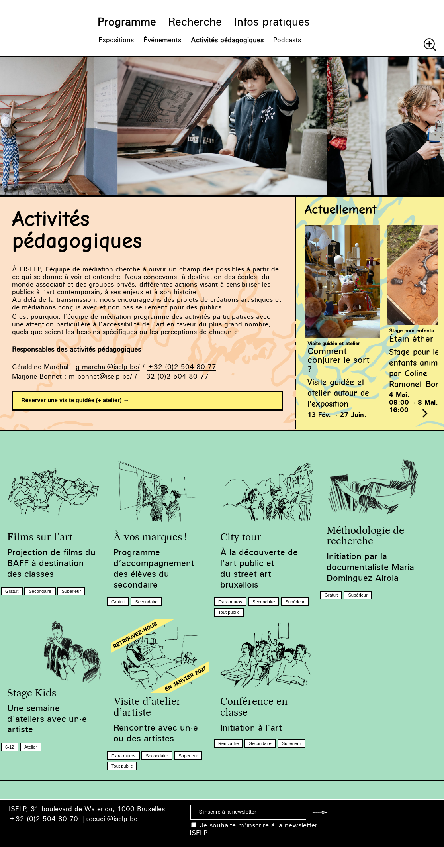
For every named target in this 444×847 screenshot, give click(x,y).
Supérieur (71, 591)
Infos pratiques (272, 22)
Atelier (30, 747)
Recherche (195, 22)
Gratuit (11, 591)
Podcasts (287, 40)
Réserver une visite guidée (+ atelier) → (75, 400)
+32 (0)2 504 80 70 (43, 819)
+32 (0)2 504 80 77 (181, 367)
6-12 (9, 747)
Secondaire (40, 591)
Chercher (430, 45)
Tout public (228, 612)
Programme (127, 22)
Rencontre (228, 743)
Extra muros (230, 601)
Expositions (116, 40)
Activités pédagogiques (227, 40)
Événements (162, 40)
